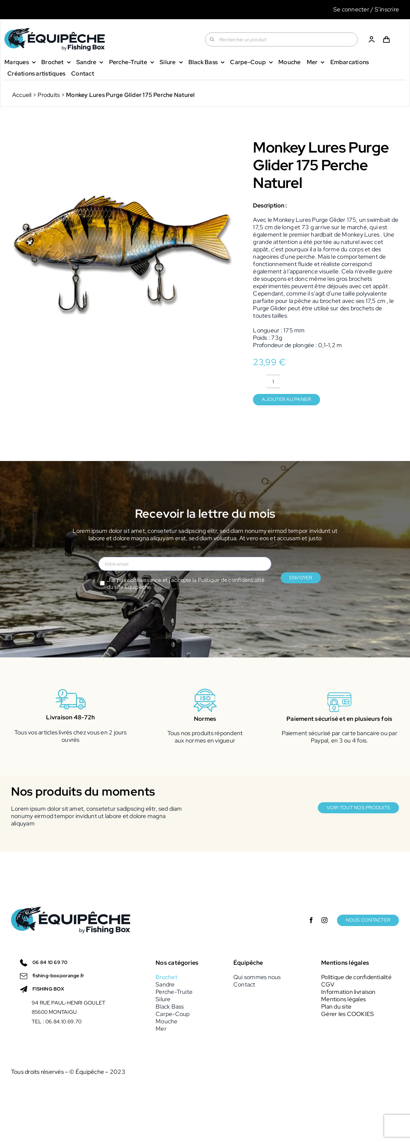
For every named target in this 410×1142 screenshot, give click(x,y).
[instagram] (324, 920)
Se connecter (351, 9)
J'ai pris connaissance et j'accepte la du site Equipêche (185, 584)
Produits (49, 95)
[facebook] (311, 920)
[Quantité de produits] (273, 381)
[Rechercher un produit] (281, 39)
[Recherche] (212, 39)
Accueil (22, 95)
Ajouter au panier (286, 399)
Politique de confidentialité (231, 580)
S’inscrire (387, 9)
